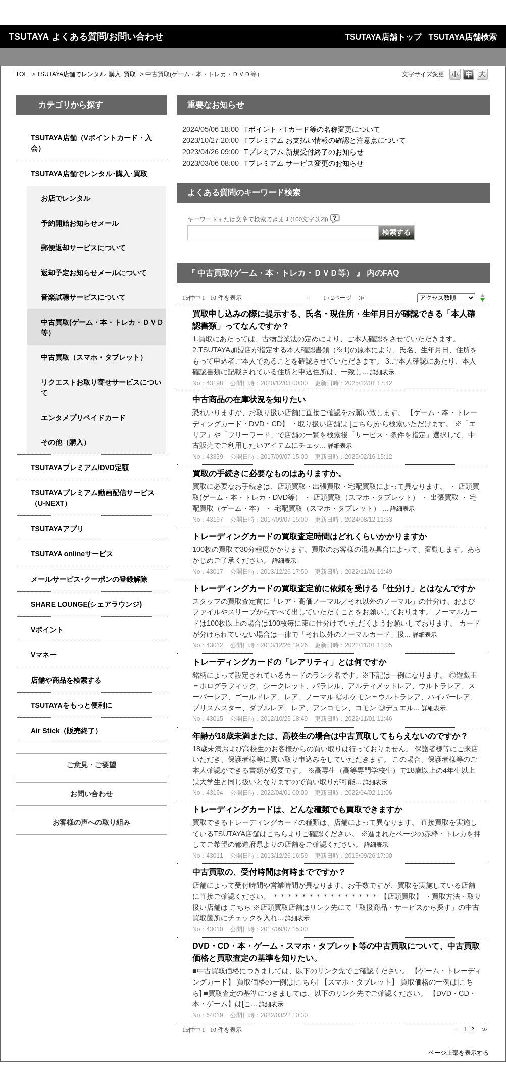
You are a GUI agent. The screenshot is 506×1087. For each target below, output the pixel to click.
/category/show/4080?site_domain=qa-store (23, 579)
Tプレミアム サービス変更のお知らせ (304, 163)
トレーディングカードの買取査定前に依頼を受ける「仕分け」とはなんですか (333, 588)
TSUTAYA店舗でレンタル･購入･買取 (86, 74)
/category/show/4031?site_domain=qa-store (23, 467)
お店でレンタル (65, 198)
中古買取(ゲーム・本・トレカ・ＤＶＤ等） (102, 327)
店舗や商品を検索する (66, 680)
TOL (21, 74)
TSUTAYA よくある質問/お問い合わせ (86, 37)
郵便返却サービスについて (83, 248)
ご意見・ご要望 (91, 765)
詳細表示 (382, 372)
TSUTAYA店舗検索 (463, 37)
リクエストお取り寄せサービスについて (101, 387)
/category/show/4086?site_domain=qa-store (23, 680)
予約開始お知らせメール (80, 223)
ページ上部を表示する (458, 1052)
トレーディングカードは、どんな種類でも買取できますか (297, 809)
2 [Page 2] (472, 1029)
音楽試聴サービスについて (83, 297)
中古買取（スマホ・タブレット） (94, 357)
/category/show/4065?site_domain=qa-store (33, 382)
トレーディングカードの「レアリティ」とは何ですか (289, 662)
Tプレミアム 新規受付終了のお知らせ (304, 152)
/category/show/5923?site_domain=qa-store (23, 493)
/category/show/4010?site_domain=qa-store (23, 554)
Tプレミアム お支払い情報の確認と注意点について (325, 140)
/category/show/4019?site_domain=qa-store (23, 529)
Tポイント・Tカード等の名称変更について (312, 129)
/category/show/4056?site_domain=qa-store (33, 417)
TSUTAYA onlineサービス (72, 554)
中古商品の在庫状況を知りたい (249, 399)
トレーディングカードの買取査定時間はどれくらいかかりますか (309, 536)
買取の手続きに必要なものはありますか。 (269, 473)
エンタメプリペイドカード (83, 417)
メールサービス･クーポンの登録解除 (89, 579)
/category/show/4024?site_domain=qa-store (23, 705)
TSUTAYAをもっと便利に (71, 705)
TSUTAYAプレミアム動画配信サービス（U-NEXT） (93, 498)
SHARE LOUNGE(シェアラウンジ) (86, 604)
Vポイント (47, 630)
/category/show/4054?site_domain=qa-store (23, 174)
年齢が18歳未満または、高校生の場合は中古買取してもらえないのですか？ (330, 736)
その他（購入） (65, 442)
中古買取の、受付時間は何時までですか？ (269, 872)
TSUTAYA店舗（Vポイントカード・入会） (91, 143)
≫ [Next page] (484, 1029)
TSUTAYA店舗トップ (383, 37)
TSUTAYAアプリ (57, 529)
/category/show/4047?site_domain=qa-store (23, 138)
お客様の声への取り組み (91, 822)
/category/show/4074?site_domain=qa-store (23, 630)
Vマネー (44, 655)
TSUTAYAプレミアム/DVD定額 (80, 467)
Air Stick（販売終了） (66, 731)
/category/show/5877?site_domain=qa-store (23, 604)
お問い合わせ (91, 794)
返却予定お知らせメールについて (94, 273)
